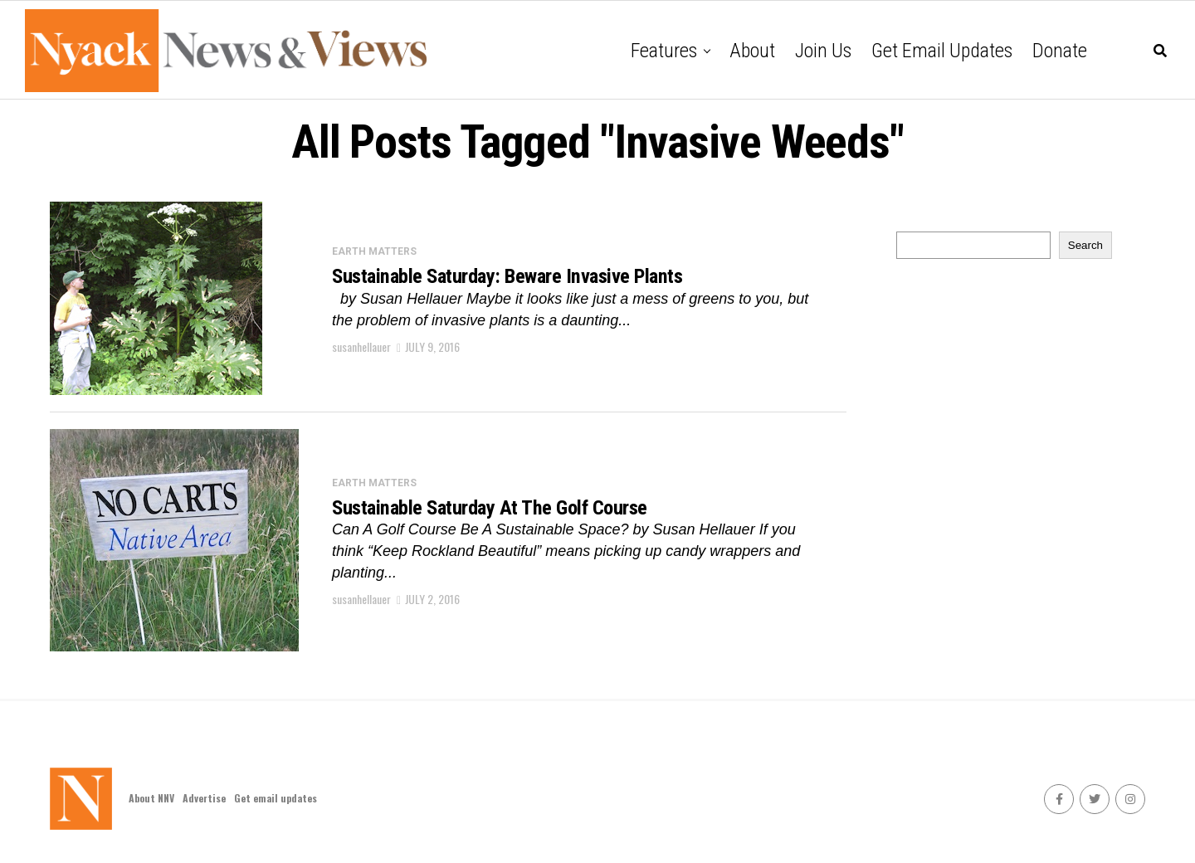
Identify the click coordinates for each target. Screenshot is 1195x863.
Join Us (823, 50)
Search (1085, 245)
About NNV (151, 798)
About (752, 50)
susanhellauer (361, 348)
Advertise (204, 798)
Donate (1059, 50)
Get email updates (941, 50)
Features (664, 50)
